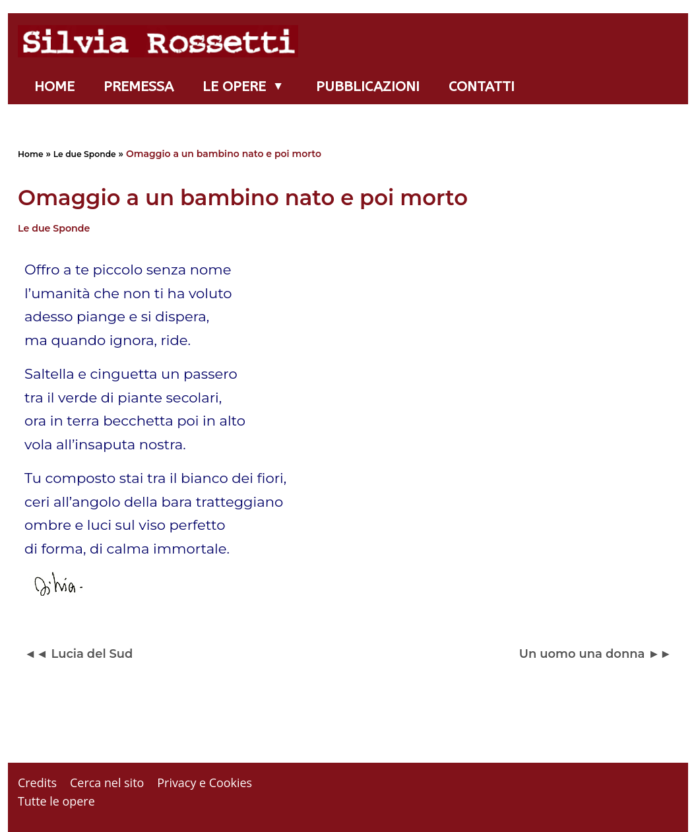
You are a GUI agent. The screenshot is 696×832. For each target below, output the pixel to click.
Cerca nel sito (107, 782)
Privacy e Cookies (204, 782)
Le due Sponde (84, 154)
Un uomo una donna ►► (595, 654)
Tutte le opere (56, 801)
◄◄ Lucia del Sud (78, 654)
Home (54, 86)
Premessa (139, 86)
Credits (37, 782)
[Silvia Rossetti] (161, 41)
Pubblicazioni (368, 86)
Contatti (482, 86)
